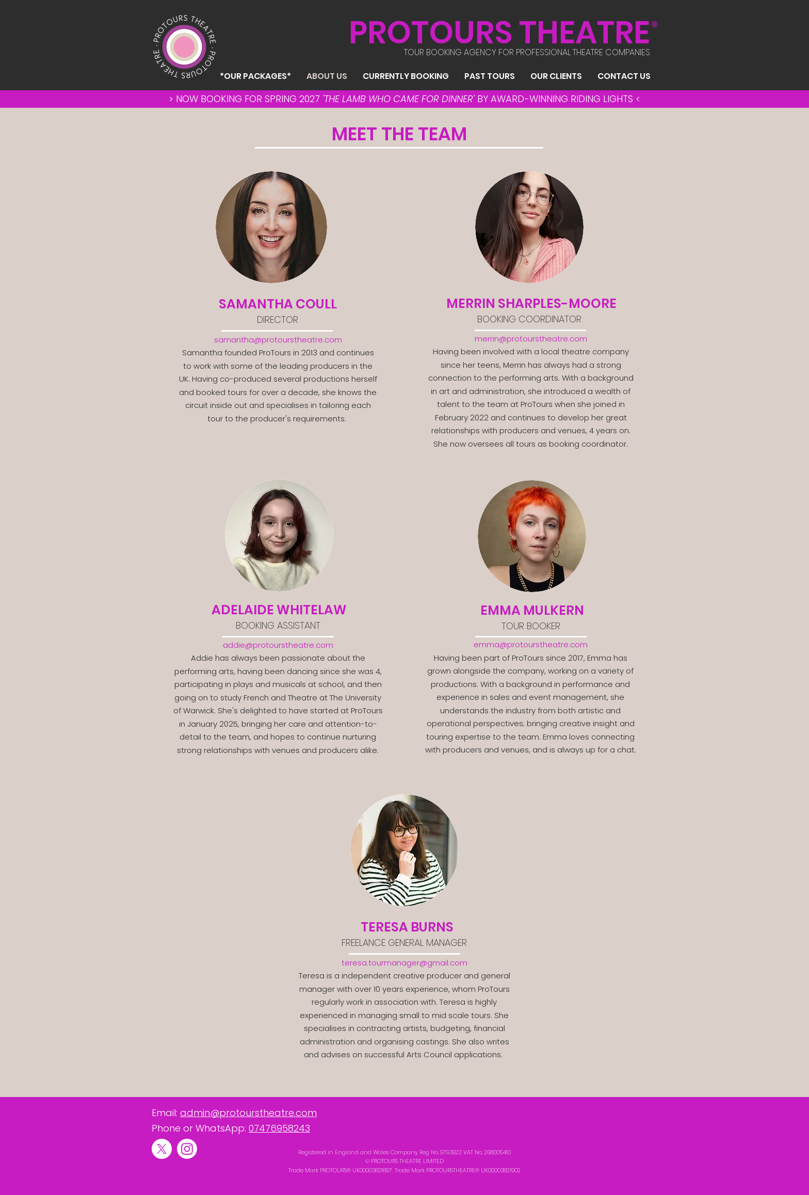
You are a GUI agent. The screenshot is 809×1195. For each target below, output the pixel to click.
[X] (162, 1149)
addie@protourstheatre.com (278, 645)
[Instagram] (187, 1149)
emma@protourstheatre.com (531, 644)
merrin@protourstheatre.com (531, 338)
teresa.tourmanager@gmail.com (404, 962)
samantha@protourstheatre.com (278, 339)
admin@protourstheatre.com (248, 1112)
